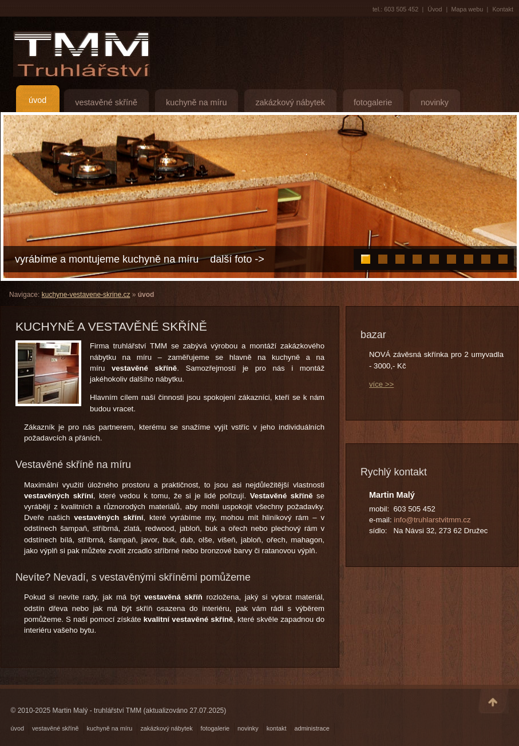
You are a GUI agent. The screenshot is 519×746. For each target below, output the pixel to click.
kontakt (277, 728)
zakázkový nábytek (290, 102)
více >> (381, 384)
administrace (311, 728)
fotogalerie (373, 102)
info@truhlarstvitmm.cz (432, 519)
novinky (435, 102)
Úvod (434, 9)
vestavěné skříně (106, 102)
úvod (37, 100)
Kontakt (502, 9)
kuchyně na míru (196, 102)
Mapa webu (467, 9)
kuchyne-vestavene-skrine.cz (86, 295)
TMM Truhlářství (78, 54)
